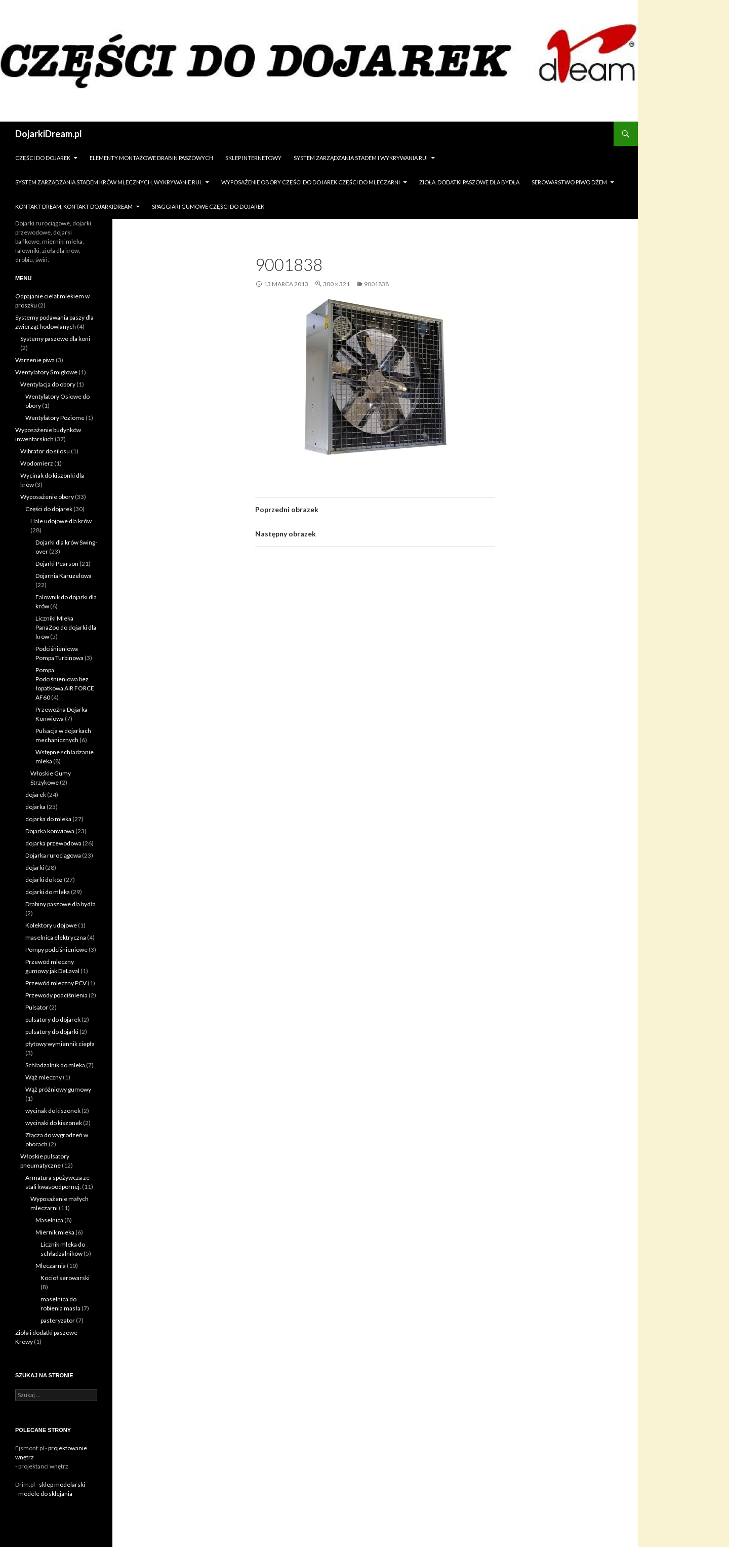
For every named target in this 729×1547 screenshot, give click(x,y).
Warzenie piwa (35, 360)
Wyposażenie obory (47, 496)
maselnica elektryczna (55, 937)
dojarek (35, 794)
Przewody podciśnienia (56, 995)
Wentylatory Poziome (55, 417)
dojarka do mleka (48, 819)
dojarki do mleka (47, 892)
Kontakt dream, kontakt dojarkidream (74, 206)
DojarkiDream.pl (48, 133)
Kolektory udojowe (51, 925)
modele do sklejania (45, 1493)
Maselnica (49, 1220)
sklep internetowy (253, 157)
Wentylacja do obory (47, 384)
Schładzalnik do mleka (55, 1065)
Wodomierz (36, 463)
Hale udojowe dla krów (61, 521)
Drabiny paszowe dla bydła (60, 904)
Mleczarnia (50, 1265)
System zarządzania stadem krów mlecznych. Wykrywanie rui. (108, 182)
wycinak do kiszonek (52, 1110)
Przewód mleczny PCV (56, 983)
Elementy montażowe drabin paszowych (151, 157)
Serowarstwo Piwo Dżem (569, 182)
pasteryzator (57, 1320)
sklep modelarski (62, 1484)
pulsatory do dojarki (51, 1031)
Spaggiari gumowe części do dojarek (208, 206)
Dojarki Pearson (56, 563)
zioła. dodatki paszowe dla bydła (469, 182)
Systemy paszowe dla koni (55, 338)
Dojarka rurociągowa (53, 855)
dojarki (34, 867)
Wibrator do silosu (45, 451)
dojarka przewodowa (53, 843)
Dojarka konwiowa (49, 831)
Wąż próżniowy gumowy (58, 1089)
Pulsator (36, 1007)
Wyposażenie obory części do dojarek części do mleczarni (310, 182)
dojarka (35, 806)
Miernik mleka (54, 1232)
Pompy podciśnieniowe (56, 949)
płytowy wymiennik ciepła (60, 1044)
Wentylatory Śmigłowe (46, 372)
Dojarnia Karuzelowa (63, 575)
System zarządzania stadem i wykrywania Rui (361, 157)
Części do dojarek (42, 157)
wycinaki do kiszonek (53, 1123)
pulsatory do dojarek (52, 1019)
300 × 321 (336, 284)
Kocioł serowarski (65, 1278)
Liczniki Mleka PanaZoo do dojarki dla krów (65, 627)
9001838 (376, 284)
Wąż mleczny (43, 1077)
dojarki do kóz (44, 879)
